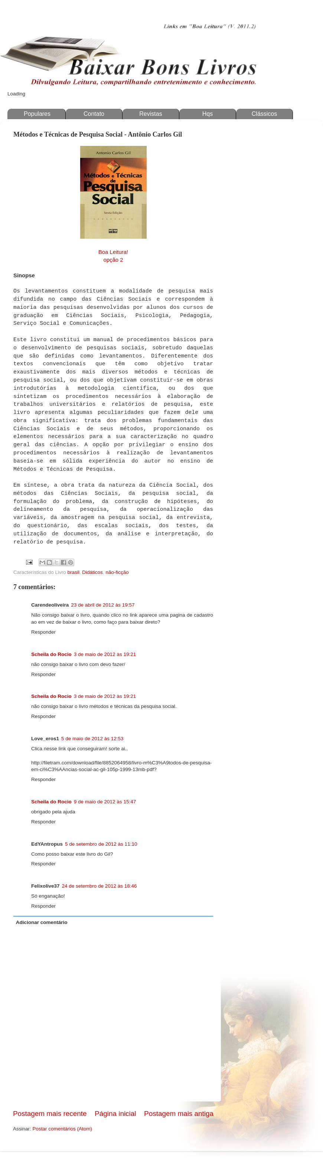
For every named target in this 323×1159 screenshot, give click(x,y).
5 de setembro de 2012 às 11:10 (101, 844)
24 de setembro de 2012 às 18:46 (99, 886)
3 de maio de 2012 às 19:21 (105, 654)
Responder (43, 632)
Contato (94, 114)
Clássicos (264, 114)
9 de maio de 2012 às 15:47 (105, 801)
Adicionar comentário (42, 922)
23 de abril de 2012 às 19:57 (102, 605)
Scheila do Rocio (51, 654)
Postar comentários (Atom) (62, 1129)
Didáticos (92, 572)
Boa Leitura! (113, 252)
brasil (73, 572)
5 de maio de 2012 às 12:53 (92, 738)
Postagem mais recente (50, 1113)
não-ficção (116, 572)
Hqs (207, 114)
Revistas (150, 114)
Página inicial (115, 1113)
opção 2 (113, 260)
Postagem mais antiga (178, 1113)
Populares (37, 114)
